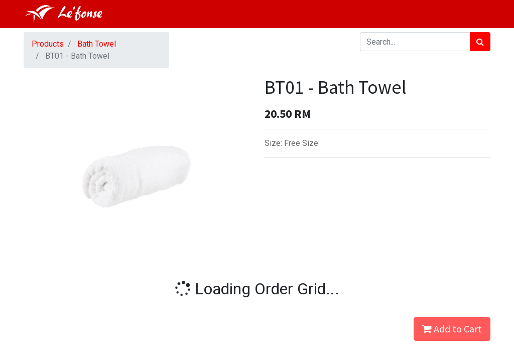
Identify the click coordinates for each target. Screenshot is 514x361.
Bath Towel (96, 44)
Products (48, 44)
